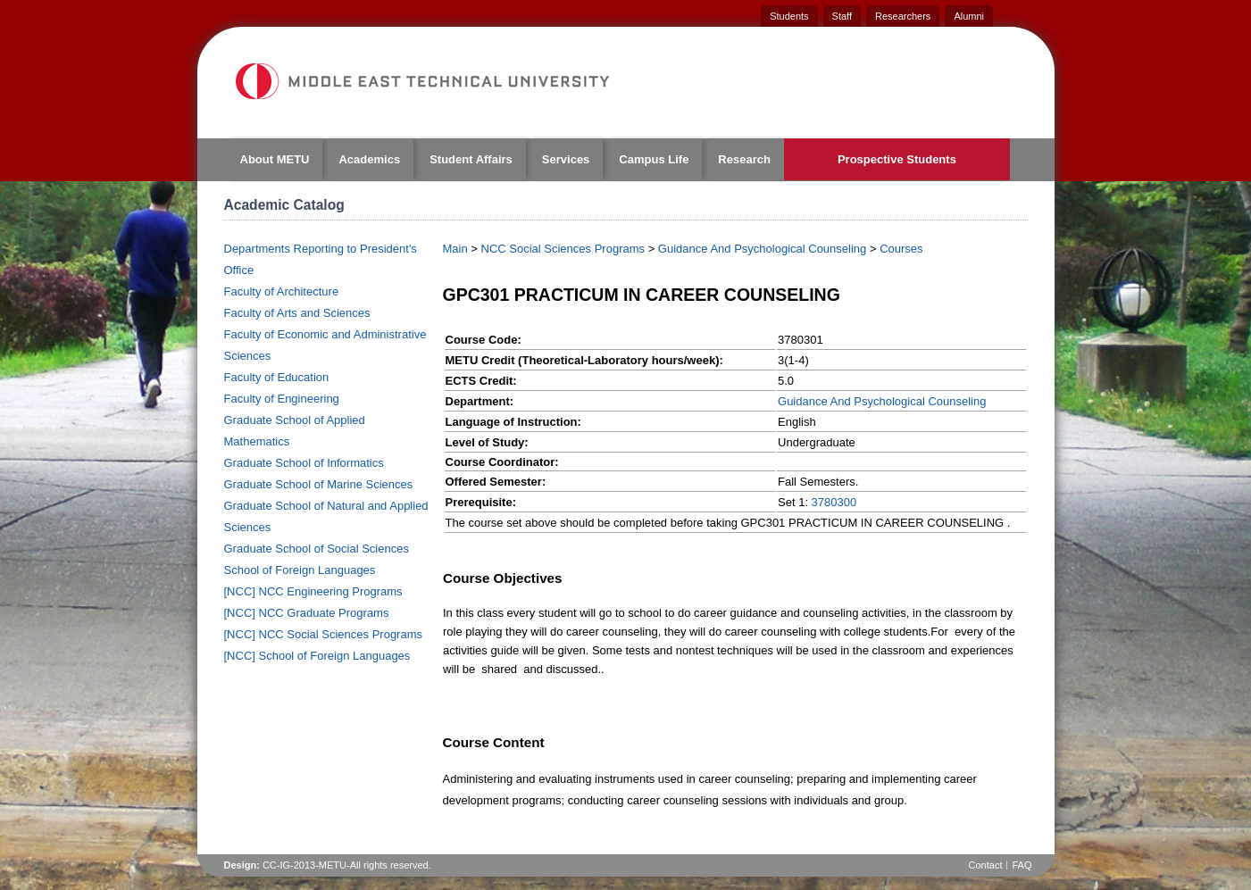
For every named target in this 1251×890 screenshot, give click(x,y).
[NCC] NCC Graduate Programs (306, 613)
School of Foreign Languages (300, 570)
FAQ (1021, 865)
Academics (369, 159)
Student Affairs (471, 159)
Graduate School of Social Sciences (316, 548)
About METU (275, 159)
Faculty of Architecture (281, 291)
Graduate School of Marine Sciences (318, 484)
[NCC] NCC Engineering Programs (313, 591)
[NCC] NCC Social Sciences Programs (323, 634)
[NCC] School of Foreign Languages (317, 655)
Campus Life (653, 159)
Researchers (902, 16)
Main (455, 248)
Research (744, 159)
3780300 (834, 502)
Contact (986, 865)
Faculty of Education (276, 377)
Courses (901, 248)
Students (789, 16)
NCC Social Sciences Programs (563, 248)
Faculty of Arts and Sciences (297, 313)
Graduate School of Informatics (304, 463)
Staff (842, 16)
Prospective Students (897, 159)
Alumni (969, 16)
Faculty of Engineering (281, 398)
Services (566, 159)
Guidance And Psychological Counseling (762, 248)
